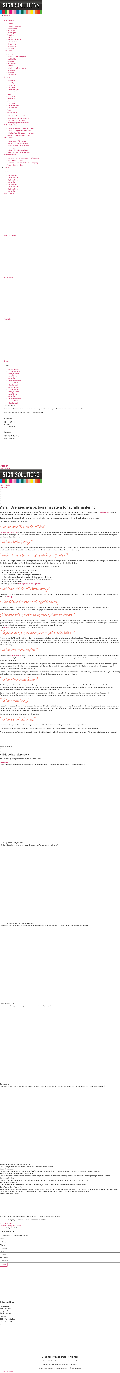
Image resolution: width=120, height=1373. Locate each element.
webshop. (9, 597)
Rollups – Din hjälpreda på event (18, 143)
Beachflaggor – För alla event (17, 141)
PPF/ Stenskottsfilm (10, 112)
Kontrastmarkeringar (14, 26)
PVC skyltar (11, 87)
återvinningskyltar (16, 656)
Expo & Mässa (8, 137)
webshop (6, 627)
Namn (2, 1239)
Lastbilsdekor (12, 59)
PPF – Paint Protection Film (17, 116)
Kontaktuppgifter (13, 369)
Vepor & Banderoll (10, 155)
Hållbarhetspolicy (13, 385)
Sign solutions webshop (9, 532)
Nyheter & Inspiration (14, 380)
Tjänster (6, 172)
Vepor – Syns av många (15, 160)
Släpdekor (11, 61)
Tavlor (10, 94)
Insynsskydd (12, 33)
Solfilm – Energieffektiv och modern (19, 131)
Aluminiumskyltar (13, 90)
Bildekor (10, 54)
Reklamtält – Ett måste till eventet (19, 146)
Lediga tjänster (12, 376)
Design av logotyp (13, 178)
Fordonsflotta (12, 63)
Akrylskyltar (11, 85)
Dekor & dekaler (9, 20)
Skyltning (7, 77)
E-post (2, 1251)
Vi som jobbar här (13, 374)
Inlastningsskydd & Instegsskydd (18, 118)
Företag (2, 1245)
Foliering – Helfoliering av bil (17, 57)
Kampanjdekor (12, 28)
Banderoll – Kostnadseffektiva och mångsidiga (23, 158)
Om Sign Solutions (14, 371)
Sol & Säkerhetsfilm (10, 125)
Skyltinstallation (13, 180)
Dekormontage (12, 175)
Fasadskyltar (12, 83)
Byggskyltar (11, 81)
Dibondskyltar (12, 92)
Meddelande (4, 1257)
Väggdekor (11, 35)
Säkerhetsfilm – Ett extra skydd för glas (21, 128)
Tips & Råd (11, 182)
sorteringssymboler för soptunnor (29, 584)
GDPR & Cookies (13, 383)
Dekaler (10, 24)
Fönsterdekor (12, 30)
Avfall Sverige (104, 512)
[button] (60, 749)
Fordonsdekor (8, 51)
